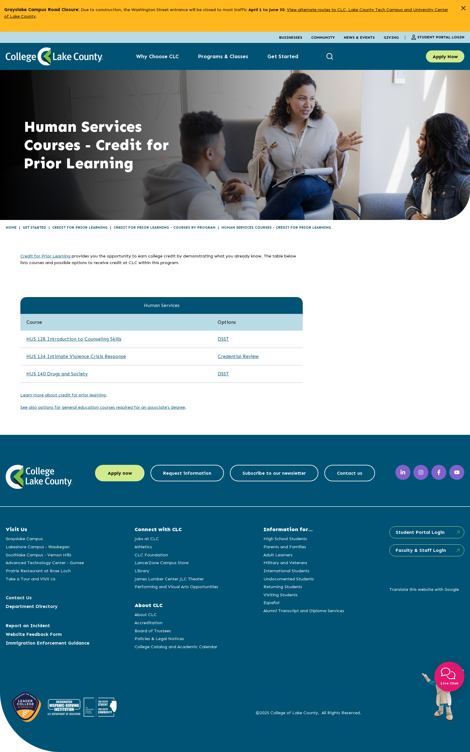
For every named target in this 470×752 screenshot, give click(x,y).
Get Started (282, 56)
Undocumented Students (288, 579)
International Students (286, 570)
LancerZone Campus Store (162, 562)
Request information (187, 473)
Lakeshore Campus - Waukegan (38, 546)
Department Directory (32, 606)
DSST (223, 339)
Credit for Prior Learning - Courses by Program (165, 227)
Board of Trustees (153, 630)
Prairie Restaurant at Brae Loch (38, 570)
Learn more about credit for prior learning (63, 395)
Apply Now (445, 56)
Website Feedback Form (34, 634)
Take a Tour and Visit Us (30, 579)
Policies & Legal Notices (159, 638)
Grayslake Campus (24, 538)
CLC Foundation (151, 555)
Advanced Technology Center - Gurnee (45, 562)
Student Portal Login (437, 37)
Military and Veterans (285, 562)
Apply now (120, 473)
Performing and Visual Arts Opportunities (176, 586)
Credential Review (238, 356)
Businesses (290, 37)
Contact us (349, 473)
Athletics (143, 546)
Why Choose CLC (157, 56)
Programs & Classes (223, 56)
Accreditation (148, 622)
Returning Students (282, 586)
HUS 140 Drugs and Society (57, 374)
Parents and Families (284, 546)
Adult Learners (278, 555)
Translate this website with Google (424, 589)
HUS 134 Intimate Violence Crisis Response (76, 356)
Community (323, 37)
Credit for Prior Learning (80, 227)
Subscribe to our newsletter (274, 473)
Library (142, 570)
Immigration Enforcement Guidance (47, 643)
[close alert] (463, 8)
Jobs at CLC (147, 538)
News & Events (359, 37)
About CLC (146, 614)
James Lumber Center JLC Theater (169, 579)
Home (11, 227)
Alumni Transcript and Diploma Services (303, 610)
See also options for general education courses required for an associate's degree (102, 407)
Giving (391, 37)
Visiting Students (280, 594)
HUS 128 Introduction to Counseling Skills (73, 339)
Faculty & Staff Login (421, 550)
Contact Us (19, 597)
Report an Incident (28, 625)
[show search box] (330, 56)
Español (271, 602)
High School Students (285, 538)
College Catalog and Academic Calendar (176, 646)
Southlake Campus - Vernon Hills (38, 555)
